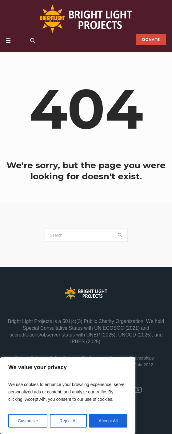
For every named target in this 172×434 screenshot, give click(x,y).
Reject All (68, 420)
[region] (67, 395)
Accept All (108, 420)
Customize (28, 420)
